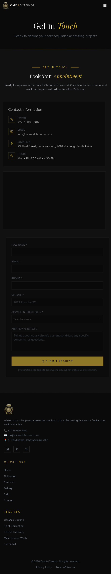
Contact (8, 500)
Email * (17, 261)
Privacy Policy (44, 567)
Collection (10, 476)
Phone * (18, 278)
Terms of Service (65, 567)
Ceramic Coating (14, 519)
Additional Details (26, 328)
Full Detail (10, 544)
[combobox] (59, 319)
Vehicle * (19, 295)
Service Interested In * (29, 312)
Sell (6, 494)
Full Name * (21, 244)
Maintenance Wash (15, 538)
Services (9, 482)
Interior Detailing (14, 532)
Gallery (8, 488)
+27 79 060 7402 (27, 122)
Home (7, 470)
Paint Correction (14, 526)
